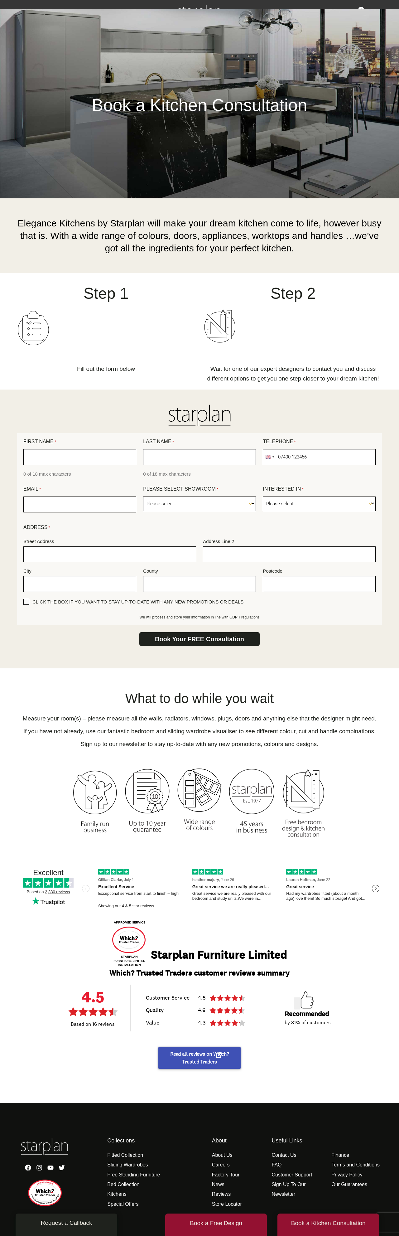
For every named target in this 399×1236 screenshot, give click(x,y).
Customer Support (292, 1174)
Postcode (272, 571)
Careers (221, 1164)
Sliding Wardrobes (127, 1164)
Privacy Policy (347, 1174)
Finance (340, 1155)
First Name (39, 442)
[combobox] (269, 457)
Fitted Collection (125, 1155)
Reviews (221, 1194)
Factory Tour (226, 1174)
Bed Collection (123, 1184)
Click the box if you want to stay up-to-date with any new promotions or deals (137, 601)
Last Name (158, 442)
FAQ (276, 1164)
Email (32, 489)
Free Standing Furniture (133, 1174)
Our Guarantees (349, 1184)
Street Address (38, 541)
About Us (222, 1155)
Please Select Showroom (180, 489)
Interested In (283, 489)
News (218, 1184)
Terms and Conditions (355, 1164)
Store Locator (227, 1204)
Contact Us (284, 1155)
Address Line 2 (218, 541)
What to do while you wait (199, 698)
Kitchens (116, 1194)
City (27, 571)
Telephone (279, 442)
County (150, 571)
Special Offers (122, 1204)
